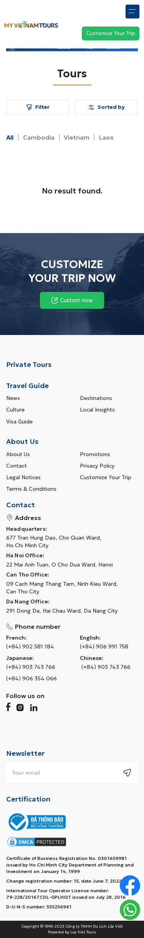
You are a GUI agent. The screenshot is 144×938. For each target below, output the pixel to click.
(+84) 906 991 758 (104, 646)
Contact (16, 465)
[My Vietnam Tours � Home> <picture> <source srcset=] (31, 24)
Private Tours (28, 364)
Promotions (95, 454)
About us (18, 454)
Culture (15, 409)
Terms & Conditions (31, 488)
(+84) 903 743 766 (30, 666)
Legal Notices (23, 477)
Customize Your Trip (105, 477)
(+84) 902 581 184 (30, 646)
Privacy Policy (97, 465)
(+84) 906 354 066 (31, 678)
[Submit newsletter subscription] (127, 772)
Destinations (96, 398)
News (13, 398)
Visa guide (19, 421)
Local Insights (97, 409)
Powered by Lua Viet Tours (72, 932)
